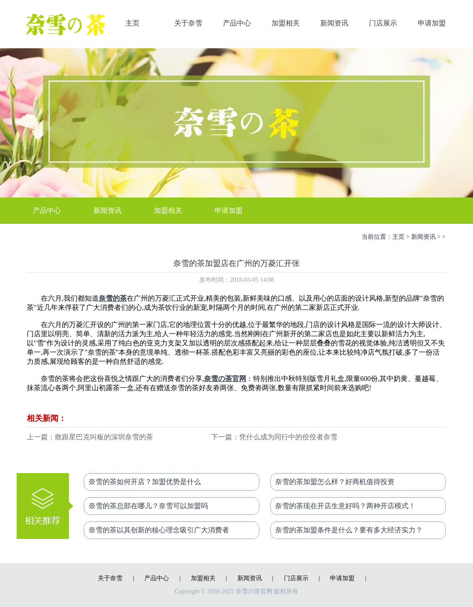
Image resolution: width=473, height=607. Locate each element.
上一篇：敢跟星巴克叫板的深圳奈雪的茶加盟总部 (90, 437)
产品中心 (237, 23)
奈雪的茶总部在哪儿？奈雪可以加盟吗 (148, 506)
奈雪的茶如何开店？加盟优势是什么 (145, 481)
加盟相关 (286, 23)
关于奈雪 (188, 23)
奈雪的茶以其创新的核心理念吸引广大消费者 (159, 530)
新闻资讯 (334, 23)
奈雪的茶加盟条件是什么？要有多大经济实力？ (349, 530)
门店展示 (383, 23)
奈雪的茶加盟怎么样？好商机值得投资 (334, 481)
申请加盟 (432, 23)
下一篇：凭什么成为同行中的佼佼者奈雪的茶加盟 (274, 437)
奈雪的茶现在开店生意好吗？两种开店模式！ (345, 506)
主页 (132, 23)
